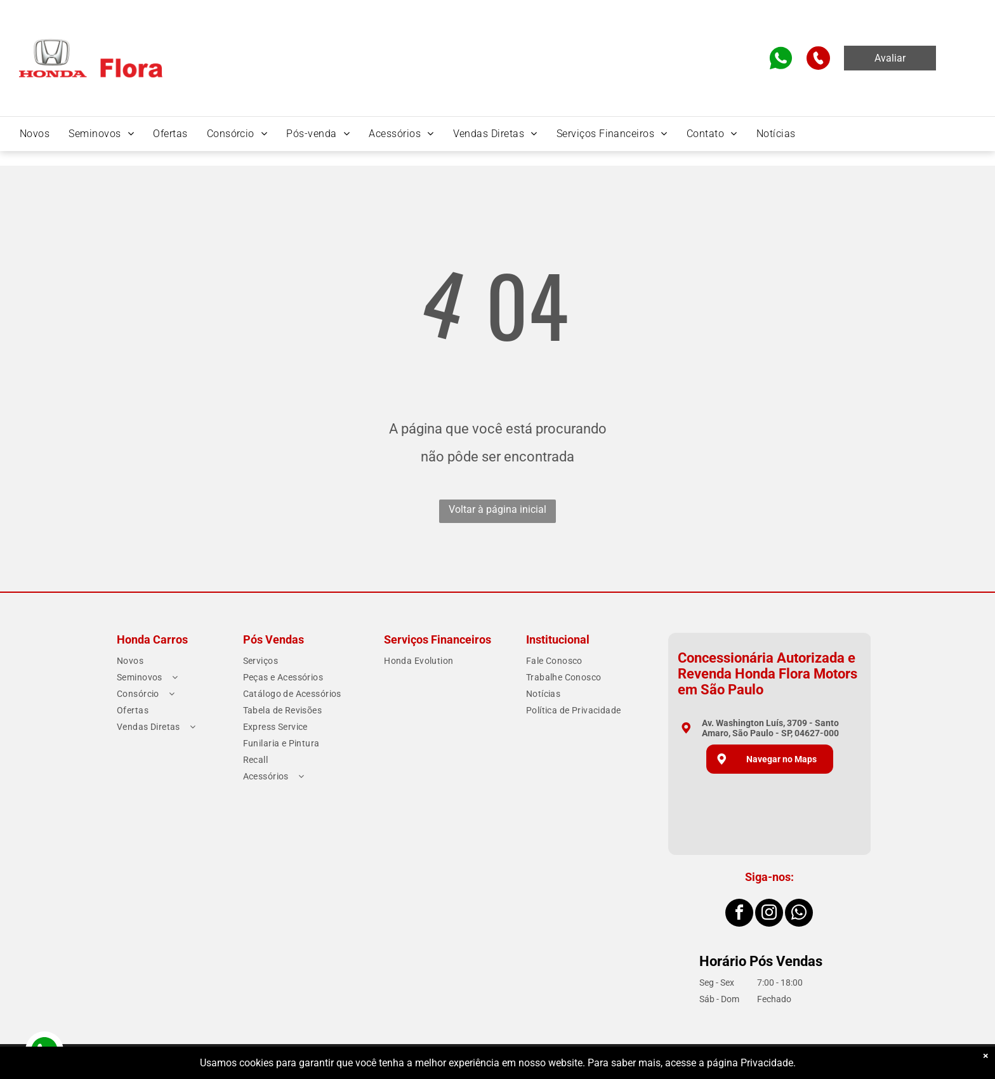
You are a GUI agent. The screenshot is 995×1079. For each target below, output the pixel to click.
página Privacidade (750, 1063)
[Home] (90, 43)
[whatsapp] (799, 914)
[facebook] (739, 914)
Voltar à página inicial (497, 509)
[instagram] (769, 914)
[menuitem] (34, 134)
